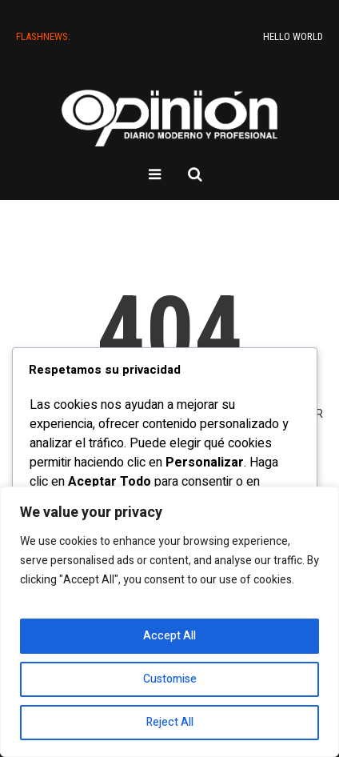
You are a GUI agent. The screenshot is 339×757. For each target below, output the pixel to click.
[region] (169, 622)
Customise (170, 679)
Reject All (169, 722)
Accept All (169, 635)
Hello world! (300, 36)
